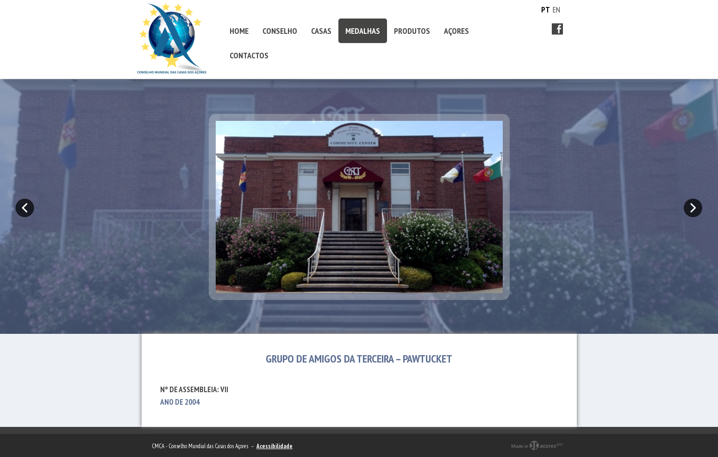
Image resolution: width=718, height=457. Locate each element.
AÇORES (456, 30)
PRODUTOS (412, 30)
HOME (239, 30)
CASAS (321, 30)
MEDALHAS (362, 30)
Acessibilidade (274, 446)
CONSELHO (279, 30)
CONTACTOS (249, 55)
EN (556, 10)
